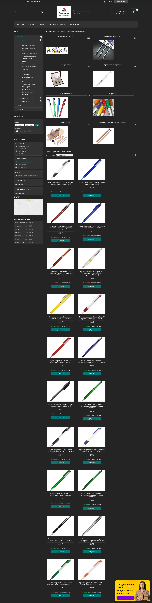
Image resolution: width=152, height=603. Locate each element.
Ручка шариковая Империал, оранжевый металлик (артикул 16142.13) (61, 496)
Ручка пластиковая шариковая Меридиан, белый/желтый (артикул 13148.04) (123, 229)
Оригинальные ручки (112, 65)
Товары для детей (28, 84)
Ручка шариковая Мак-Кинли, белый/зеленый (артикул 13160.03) (60, 452)
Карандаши (65, 122)
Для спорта (26, 87)
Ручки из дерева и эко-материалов (112, 122)
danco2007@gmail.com (24, 162)
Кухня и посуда (27, 59)
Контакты (74, 24)
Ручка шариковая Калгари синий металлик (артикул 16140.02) (92, 407)
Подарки (80, 589)
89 (131, 517)
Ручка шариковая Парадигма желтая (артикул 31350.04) (60, 274)
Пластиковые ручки (65, 36)
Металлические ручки (112, 36)
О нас (42, 24)
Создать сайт (29, 1)
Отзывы (20, 109)
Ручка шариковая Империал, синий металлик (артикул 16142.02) (61, 318)
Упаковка (25, 69)
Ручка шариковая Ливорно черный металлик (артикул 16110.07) (123, 496)
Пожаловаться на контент (79, 601)
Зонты (24, 61)
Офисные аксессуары (29, 45)
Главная (20, 24)
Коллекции (26, 74)
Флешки (17, 592)
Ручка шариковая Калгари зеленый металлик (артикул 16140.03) (92, 496)
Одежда (24, 81)
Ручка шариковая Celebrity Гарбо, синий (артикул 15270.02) (60, 228)
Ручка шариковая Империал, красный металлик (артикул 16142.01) (123, 184)
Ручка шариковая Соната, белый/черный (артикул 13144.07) (60, 183)
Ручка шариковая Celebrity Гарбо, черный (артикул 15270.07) (92, 317)
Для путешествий (28, 92)
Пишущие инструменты (30, 72)
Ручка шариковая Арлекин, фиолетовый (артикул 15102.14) (123, 452)
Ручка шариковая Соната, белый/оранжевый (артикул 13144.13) (91, 452)
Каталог (31, 24)
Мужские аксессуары (29, 53)
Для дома (25, 95)
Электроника (26, 43)
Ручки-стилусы (66, 93)
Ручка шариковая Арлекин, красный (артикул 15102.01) (123, 274)
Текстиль (17, 589)
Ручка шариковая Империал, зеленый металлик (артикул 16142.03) (61, 407)
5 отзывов (110, 1)
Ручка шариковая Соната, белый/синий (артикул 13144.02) (91, 363)
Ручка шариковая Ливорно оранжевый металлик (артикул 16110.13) (92, 229)
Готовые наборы (52, 584)
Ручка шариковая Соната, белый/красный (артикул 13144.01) (91, 274)
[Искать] (42, 12)
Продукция (60, 31)
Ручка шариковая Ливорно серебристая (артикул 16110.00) (123, 407)
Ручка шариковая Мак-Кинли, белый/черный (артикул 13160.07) (61, 363)
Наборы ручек (65, 65)
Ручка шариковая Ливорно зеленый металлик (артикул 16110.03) (123, 318)
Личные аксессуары (29, 66)
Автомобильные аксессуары (27, 78)
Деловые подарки (28, 48)
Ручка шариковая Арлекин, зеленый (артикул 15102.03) (123, 363)
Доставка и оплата (56, 24)
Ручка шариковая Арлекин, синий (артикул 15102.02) (92, 183)
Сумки (24, 51)
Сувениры (80, 586)
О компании (112, 584)
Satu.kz (86, 599)
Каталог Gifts (24, 98)
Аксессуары (81, 592)
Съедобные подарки (29, 56)
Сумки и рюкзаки (83, 584)
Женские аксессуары (29, 64)
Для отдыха (26, 89)
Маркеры (112, 93)
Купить (61, 195)
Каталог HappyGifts (26, 101)
